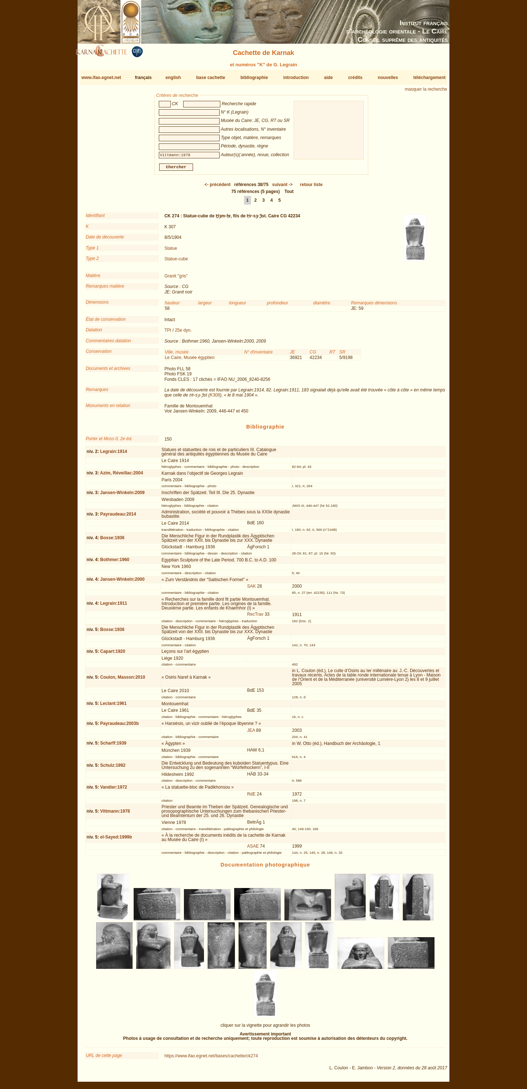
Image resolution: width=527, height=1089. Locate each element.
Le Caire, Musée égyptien (190, 360)
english (173, 77)
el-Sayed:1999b (116, 840)
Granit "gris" (176, 278)
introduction (296, 77)
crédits (355, 77)
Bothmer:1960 (114, 562)
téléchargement (429, 77)
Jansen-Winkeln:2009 (122, 495)
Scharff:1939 (113, 746)
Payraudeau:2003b (119, 726)
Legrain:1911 (113, 606)
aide (328, 77)
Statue (170, 250)
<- (217, 187)
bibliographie (254, 77)
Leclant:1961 (113, 706)
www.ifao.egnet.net (101, 77)
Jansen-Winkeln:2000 (122, 582)
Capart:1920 (112, 654)
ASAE (253, 849)
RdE (251, 797)
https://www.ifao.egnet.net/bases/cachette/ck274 (211, 1058)
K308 (215, 398)
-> (282, 187)
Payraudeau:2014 (118, 517)
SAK (251, 589)
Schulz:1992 (112, 767)
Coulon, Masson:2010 (122, 680)
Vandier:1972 (113, 790)
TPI (167, 333)
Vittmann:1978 (115, 814)
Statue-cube (176, 261)
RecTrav (255, 617)
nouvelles (388, 77)
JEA (251, 733)
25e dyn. (183, 333)
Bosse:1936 (112, 540)
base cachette (210, 77)
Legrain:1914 (113, 454)
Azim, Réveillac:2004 (121, 475)
